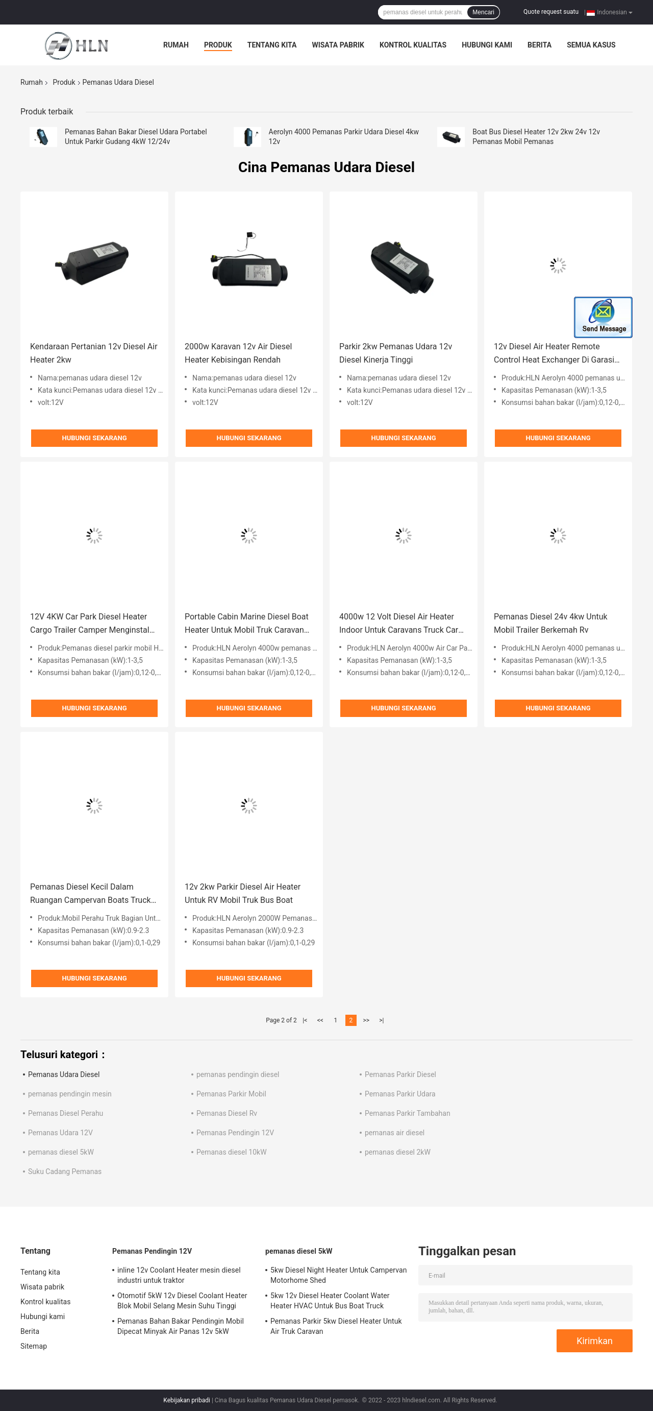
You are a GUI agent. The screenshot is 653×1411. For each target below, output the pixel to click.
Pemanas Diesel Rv (226, 1113)
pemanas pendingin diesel (238, 1074)
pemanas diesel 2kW (398, 1152)
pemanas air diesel (394, 1133)
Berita (539, 45)
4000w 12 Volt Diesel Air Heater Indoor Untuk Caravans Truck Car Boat (398, 624)
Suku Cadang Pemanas (65, 1171)
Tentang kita (272, 45)
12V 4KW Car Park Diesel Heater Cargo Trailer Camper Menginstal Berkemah (89, 624)
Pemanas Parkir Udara (400, 1094)
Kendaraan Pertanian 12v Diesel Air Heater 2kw (94, 353)
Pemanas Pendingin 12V (235, 1133)
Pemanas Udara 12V (60, 1133)
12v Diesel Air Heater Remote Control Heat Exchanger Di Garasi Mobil (554, 354)
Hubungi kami (487, 45)
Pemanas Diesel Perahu (65, 1113)
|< (305, 1020)
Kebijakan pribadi (186, 1400)
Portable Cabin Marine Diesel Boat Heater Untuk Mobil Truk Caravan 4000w (247, 624)
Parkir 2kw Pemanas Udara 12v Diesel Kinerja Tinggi (395, 353)
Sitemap (33, 1346)
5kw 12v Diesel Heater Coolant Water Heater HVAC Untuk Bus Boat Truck (330, 1301)
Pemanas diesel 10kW (231, 1152)
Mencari (483, 12)
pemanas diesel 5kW (61, 1152)
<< (320, 1020)
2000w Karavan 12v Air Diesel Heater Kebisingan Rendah (238, 353)
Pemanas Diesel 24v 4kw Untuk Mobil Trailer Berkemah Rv (551, 623)
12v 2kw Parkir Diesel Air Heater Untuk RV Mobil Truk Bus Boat (242, 893)
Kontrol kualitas (413, 45)
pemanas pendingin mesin (70, 1094)
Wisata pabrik (338, 45)
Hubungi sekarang (94, 438)
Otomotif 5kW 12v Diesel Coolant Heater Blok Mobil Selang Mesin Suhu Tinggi (182, 1301)
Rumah (176, 45)
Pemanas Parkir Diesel (400, 1074)
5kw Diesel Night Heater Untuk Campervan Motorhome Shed (338, 1275)
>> (366, 1020)
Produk (218, 45)
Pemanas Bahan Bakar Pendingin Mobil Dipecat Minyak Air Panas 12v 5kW (180, 1326)
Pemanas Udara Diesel (63, 1074)
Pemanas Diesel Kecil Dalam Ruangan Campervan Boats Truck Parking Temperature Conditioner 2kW (90, 894)
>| (381, 1020)
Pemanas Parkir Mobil (231, 1094)
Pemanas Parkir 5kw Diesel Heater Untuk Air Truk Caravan (336, 1326)
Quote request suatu (551, 11)
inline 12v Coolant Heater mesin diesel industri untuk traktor (179, 1275)
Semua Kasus (591, 45)
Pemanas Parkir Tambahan (407, 1113)
